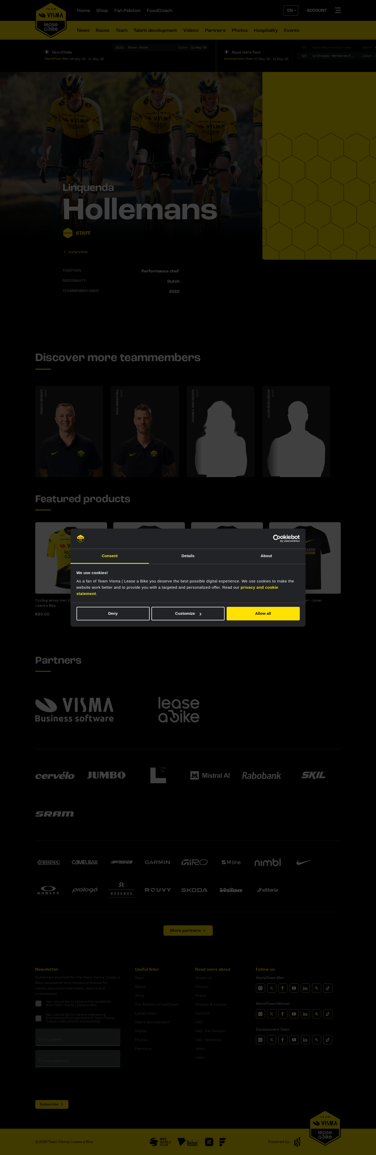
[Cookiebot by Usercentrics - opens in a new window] (277, 539)
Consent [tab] (110, 556)
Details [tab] (188, 556)
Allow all (263, 613)
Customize (188, 613)
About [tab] (266, 556)
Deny (113, 613)
